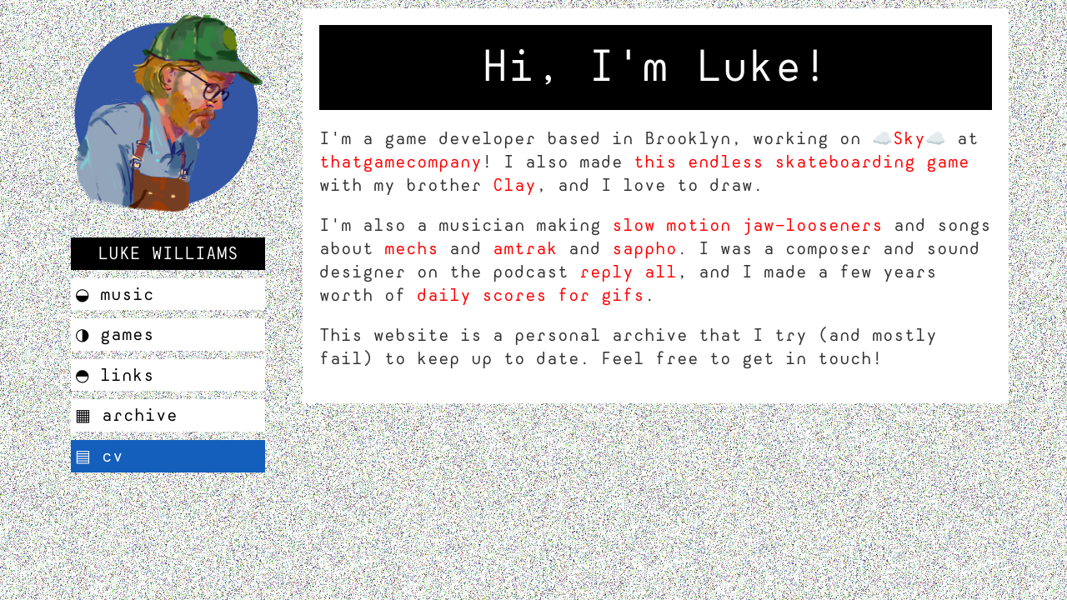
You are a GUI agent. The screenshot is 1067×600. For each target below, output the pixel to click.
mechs (411, 248)
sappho (644, 248)
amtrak (525, 248)
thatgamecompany (400, 162)
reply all (628, 272)
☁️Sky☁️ (909, 138)
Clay (514, 185)
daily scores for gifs (530, 295)
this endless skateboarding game (801, 162)
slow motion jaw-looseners (747, 225)
